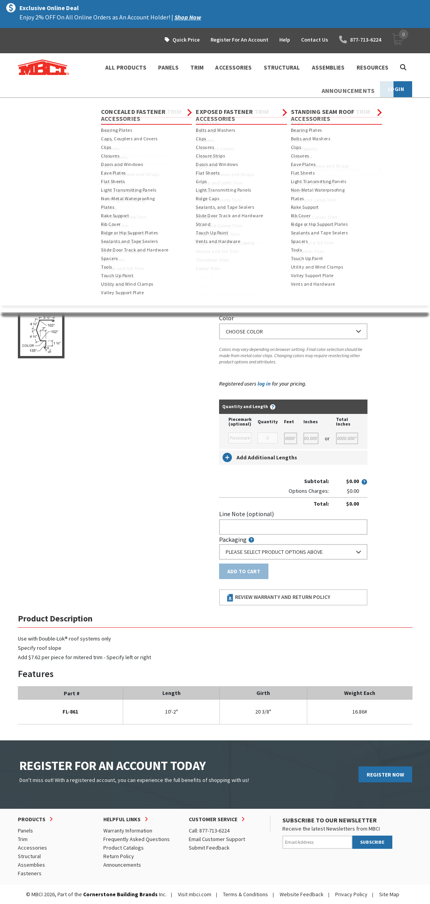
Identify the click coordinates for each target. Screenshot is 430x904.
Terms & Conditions (245, 894)
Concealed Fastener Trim (123, 104)
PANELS (168, 67)
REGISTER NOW (385, 774)
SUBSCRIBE (372, 842)
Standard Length (241, 176)
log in (264, 383)
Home (24, 104)
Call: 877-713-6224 (209, 830)
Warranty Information (127, 830)
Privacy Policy (351, 894)
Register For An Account (239, 39)
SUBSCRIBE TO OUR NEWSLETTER (329, 820)
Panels (25, 830)
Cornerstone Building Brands (120, 894)
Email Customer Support (217, 839)
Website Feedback (302, 894)
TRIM (197, 67)
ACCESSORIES (233, 67)
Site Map (389, 894)
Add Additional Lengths (260, 457)
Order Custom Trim (249, 160)
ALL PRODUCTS (125, 67)
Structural (29, 856)
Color (226, 318)
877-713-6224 (360, 40)
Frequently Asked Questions (136, 839)
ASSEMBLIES (328, 67)
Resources (373, 67)
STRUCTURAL (282, 67)
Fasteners (30, 873)
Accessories (32, 847)
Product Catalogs (123, 847)
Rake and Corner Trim (188, 104)
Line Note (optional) (246, 514)
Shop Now (187, 17)
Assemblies (31, 864)
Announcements (122, 864)
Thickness (232, 284)
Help (284, 39)
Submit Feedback (209, 847)
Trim (78, 104)
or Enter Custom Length (252, 219)
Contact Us (314, 39)
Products (51, 104)
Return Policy (118, 856)
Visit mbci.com (194, 894)
